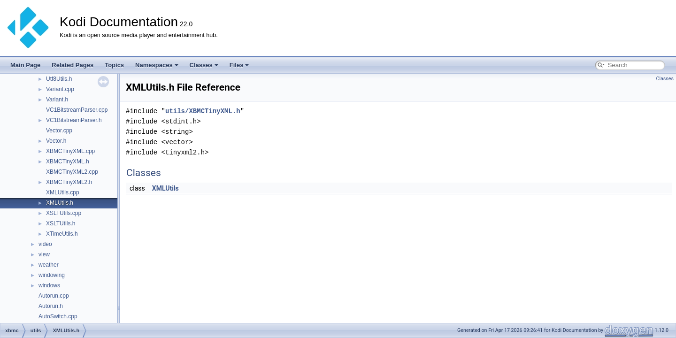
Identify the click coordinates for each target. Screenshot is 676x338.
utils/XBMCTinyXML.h (202, 111)
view (44, 254)
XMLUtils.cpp (62, 192)
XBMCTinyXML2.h (69, 182)
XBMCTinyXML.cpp (70, 151)
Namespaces (156, 65)
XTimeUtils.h (62, 233)
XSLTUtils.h (60, 223)
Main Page (25, 65)
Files (239, 65)
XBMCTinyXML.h (67, 161)
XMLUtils (165, 188)
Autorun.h (50, 306)
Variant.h (57, 99)
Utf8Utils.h (59, 79)
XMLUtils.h (59, 203)
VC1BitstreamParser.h (74, 120)
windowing (51, 275)
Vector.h (56, 141)
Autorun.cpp (53, 295)
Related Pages (72, 65)
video (45, 244)
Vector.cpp (59, 130)
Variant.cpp (60, 89)
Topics (114, 65)
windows (49, 285)
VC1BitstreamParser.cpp (77, 110)
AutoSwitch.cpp (57, 316)
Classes (204, 65)
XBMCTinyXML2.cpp (72, 172)
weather (48, 264)
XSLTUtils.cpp (63, 213)
